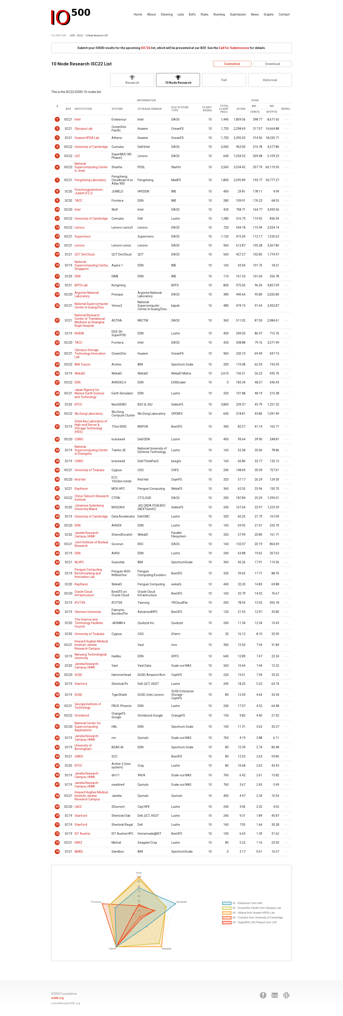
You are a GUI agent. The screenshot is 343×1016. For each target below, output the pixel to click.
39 (57, 507)
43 (57, 544)
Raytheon (81, 488)
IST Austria (82, 833)
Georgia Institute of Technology (88, 705)
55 (57, 665)
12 (57, 227)
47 (57, 584)
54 (57, 656)
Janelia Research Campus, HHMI (86, 534)
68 (57, 795)
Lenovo (80, 227)
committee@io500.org (65, 1003)
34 (57, 461)
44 (57, 553)
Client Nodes (207, 109)
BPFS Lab (81, 285)
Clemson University (88, 612)
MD (272, 106)
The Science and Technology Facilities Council (89, 623)
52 (57, 633)
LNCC (78, 806)
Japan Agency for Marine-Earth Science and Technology (89, 393)
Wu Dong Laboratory (89, 413)
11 (57, 218)
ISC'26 (145, 48)
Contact (284, 14)
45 (57, 562)
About (151, 14)
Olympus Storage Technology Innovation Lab (90, 353)
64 (57, 756)
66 (57, 774)
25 (57, 364)
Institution (83, 109)
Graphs (269, 14)
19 (57, 294)
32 (57, 439)
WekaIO (80, 373)
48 (57, 593)
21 (57, 320)
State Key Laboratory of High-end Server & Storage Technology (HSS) (91, 427)
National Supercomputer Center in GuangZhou (91, 305)
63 (57, 747)
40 (57, 516)
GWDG (79, 756)
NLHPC (79, 562)
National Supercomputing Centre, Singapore (91, 265)
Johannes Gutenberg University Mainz (89, 507)
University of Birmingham (83, 747)
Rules (204, 14)
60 (57, 715)
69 (57, 806)
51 (57, 622)
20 (57, 305)
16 (57, 265)
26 (57, 373)
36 (57, 479)
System (117, 109)
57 (57, 683)
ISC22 (80, 35)
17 (57, 276)
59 (57, 705)
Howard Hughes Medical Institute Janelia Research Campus (91, 645)
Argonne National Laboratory (87, 294)
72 (57, 833)
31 (57, 426)
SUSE (78, 675)
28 (57, 393)
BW (254, 106)
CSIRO (79, 439)
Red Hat (80, 479)
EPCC (78, 404)
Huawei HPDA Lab (87, 138)
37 (57, 488)
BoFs (192, 14)
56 (57, 674)
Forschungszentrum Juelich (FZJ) (89, 191)
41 (57, 525)
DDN (77, 276)
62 (57, 737)
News (255, 14)
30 (57, 413)
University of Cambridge (91, 147)
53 (57, 644)
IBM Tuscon (83, 364)
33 (57, 450)
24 (57, 353)
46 (57, 573)
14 (57, 245)
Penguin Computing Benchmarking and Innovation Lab (88, 573)
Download (272, 64)
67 (57, 784)
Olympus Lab (84, 128)
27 (57, 382)
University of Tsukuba (89, 470)
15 (57, 254)
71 (57, 824)
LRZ (77, 156)
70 (57, 815)
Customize (232, 64)
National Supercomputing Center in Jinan (91, 167)
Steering (167, 14)
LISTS (72, 35)
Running (219, 14)
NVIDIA (79, 333)
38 (57, 497)
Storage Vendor (150, 109)
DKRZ (78, 842)
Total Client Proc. (224, 109)
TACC (78, 200)
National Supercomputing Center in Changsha (91, 450)
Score (240, 109)
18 (57, 285)
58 (57, 694)
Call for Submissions (234, 48)
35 (57, 470)
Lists (181, 14)
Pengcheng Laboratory (90, 180)
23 (57, 342)
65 (57, 765)
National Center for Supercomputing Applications (88, 726)
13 (57, 236)
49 (57, 602)
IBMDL (79, 851)
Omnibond (82, 715)
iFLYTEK (80, 602)
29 (57, 404)
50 (57, 611)
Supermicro (83, 236)
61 (57, 726)
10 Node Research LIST (96, 35)
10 (57, 209)
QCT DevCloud (84, 254)
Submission (238, 14)
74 (57, 851)
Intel (77, 119)
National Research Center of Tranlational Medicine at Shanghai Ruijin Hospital (90, 320)
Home (138, 14)
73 (57, 842)
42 (57, 534)
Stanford (81, 683)
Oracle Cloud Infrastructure (84, 593)
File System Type (179, 109)
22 (57, 333)
